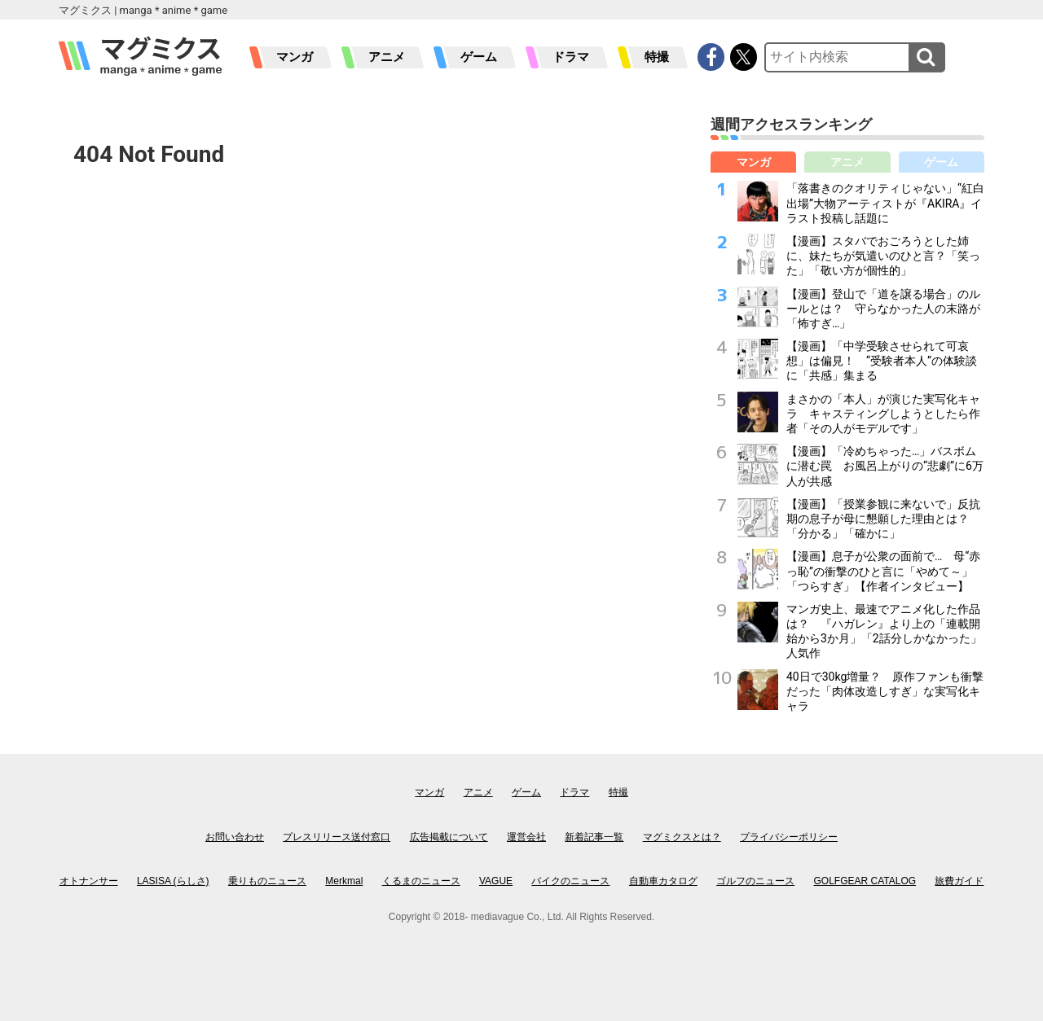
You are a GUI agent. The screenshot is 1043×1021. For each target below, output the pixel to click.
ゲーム (478, 57)
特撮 (657, 57)
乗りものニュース (267, 881)
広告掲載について (449, 837)
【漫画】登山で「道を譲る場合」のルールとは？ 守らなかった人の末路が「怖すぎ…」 (883, 308)
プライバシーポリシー (789, 837)
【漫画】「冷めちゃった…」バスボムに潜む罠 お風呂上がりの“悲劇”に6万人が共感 (885, 466)
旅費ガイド (959, 881)
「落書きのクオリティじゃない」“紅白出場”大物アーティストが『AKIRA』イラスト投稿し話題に (885, 203)
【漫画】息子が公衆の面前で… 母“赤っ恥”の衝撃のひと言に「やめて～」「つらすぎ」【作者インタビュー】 (883, 571)
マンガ (294, 57)
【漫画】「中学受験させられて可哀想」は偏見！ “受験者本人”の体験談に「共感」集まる (881, 361)
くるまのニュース (421, 881)
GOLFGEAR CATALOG (865, 881)
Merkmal (344, 881)
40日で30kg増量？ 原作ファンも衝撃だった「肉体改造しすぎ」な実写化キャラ (885, 691)
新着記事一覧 (594, 837)
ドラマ (570, 57)
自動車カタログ (663, 881)
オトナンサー (88, 881)
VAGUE (496, 881)
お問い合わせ (234, 837)
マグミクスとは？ (682, 837)
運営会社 (526, 837)
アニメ (386, 57)
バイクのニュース (570, 881)
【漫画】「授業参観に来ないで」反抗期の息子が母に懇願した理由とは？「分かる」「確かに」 (883, 518)
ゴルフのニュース (755, 881)
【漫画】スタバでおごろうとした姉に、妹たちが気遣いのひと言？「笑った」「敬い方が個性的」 (883, 255)
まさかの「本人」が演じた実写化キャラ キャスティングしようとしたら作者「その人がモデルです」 (883, 413)
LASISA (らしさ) (173, 881)
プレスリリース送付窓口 (336, 837)
